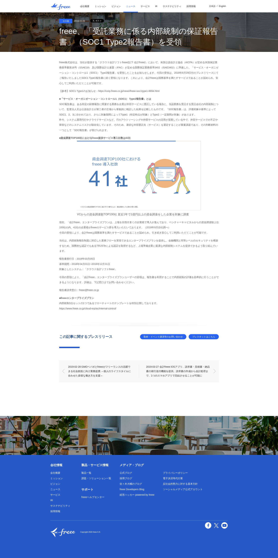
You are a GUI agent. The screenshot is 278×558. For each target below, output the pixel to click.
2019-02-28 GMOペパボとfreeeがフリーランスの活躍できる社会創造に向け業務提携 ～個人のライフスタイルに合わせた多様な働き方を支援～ (99, 371)
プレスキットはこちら (203, 336)
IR (156, 6)
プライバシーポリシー (175, 472)
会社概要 (84, 6)
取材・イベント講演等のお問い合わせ (163, 336)
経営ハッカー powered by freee (137, 494)
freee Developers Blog (132, 489)
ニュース (130, 6)
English (222, 6)
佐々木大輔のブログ (131, 483)
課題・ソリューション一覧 (96, 478)
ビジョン (116, 6)
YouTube (224, 525)
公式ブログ (126, 472)
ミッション (100, 6)
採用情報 (191, 6)
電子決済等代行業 (173, 478)
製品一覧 (86, 472)
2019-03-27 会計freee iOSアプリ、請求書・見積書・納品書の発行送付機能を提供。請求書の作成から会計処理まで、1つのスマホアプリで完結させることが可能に (178, 371)
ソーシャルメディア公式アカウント (183, 489)
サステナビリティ (172, 6)
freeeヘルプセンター (92, 497)
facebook (208, 525)
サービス (145, 6)
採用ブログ (126, 478)
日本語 (212, 6)
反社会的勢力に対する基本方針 (180, 483)
